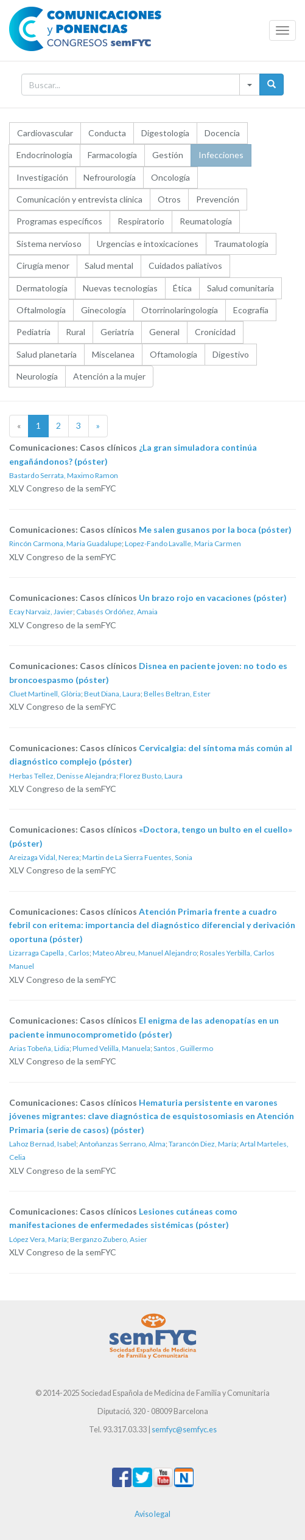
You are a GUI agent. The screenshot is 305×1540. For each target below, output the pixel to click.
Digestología (165, 133)
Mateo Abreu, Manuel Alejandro (145, 952)
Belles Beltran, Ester (177, 693)
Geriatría (117, 332)
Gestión (167, 155)
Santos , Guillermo (183, 1048)
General (164, 332)
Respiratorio (140, 221)
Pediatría (33, 332)
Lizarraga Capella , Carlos (49, 952)
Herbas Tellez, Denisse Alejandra (62, 775)
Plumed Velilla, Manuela (111, 1048)
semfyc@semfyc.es (184, 1429)
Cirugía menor (42, 265)
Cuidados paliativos (185, 265)
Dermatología (42, 288)
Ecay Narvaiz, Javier (41, 611)
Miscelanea (113, 354)
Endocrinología (44, 155)
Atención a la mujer (109, 376)
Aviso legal (152, 1514)
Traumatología (241, 243)
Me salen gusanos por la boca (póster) (215, 529)
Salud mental (109, 265)
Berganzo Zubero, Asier (108, 1239)
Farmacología (112, 155)
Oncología (170, 177)
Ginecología (103, 310)
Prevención (217, 199)
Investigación (42, 177)
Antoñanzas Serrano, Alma (122, 1143)
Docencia (222, 133)
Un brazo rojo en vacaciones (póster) (213, 597)
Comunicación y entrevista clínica (79, 199)
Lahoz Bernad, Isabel (42, 1143)
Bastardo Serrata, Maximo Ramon (63, 475)
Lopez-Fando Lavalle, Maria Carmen (183, 543)
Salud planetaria (46, 354)
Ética (182, 288)
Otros (169, 199)
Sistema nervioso (49, 243)
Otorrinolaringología (179, 310)
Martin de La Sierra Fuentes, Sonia (137, 857)
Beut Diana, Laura (112, 693)
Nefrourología (109, 177)
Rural (75, 332)
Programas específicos (59, 221)
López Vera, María (38, 1239)
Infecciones (221, 155)
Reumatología (206, 221)
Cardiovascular (45, 133)
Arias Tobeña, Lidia (39, 1048)
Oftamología (173, 354)
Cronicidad (215, 332)
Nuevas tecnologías (120, 288)
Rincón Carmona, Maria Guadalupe (65, 543)
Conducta (107, 133)
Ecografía (250, 310)
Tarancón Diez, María (203, 1143)
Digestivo (230, 354)
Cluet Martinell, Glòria (45, 693)
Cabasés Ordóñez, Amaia (117, 611)
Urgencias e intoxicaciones (147, 243)
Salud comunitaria (240, 288)
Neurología (37, 376)
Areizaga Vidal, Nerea (44, 857)
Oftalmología (41, 310)
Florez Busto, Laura (151, 775)
